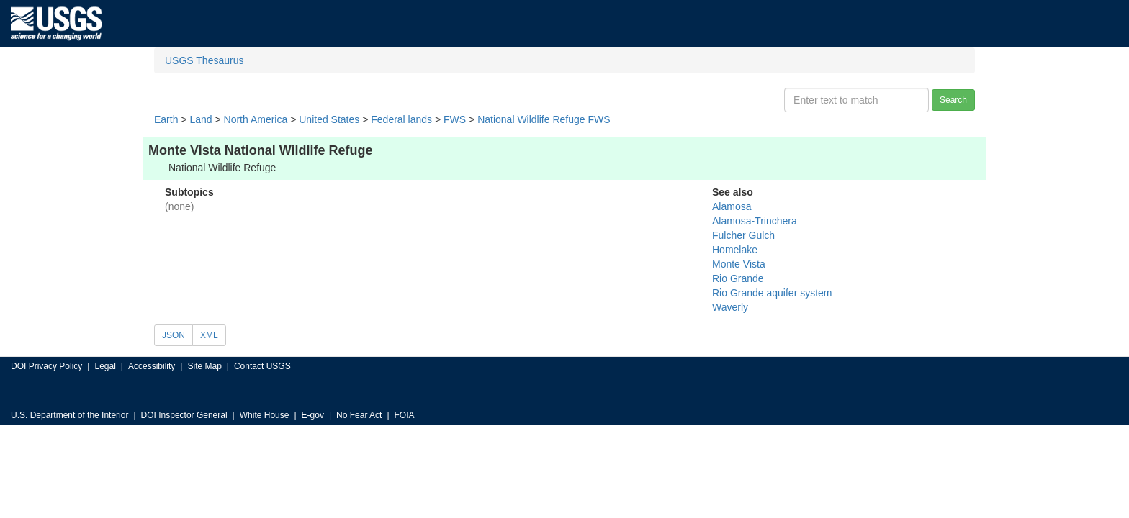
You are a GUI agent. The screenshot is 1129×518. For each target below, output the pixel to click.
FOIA (405, 415)
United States (329, 119)
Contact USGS (262, 366)
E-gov (313, 415)
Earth (166, 119)
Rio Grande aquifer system (772, 293)
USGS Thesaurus (204, 60)
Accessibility (151, 366)
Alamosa (731, 206)
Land (200, 119)
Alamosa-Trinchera (754, 221)
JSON (173, 335)
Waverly (730, 307)
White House (264, 415)
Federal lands (401, 119)
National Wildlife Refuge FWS (543, 119)
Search (953, 100)
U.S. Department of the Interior (69, 415)
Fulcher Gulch (743, 235)
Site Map (204, 366)
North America (256, 119)
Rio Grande (738, 278)
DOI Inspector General (184, 415)
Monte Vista (738, 264)
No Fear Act (359, 415)
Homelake (734, 249)
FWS (455, 119)
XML (209, 335)
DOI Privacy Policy (46, 366)
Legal (104, 366)
